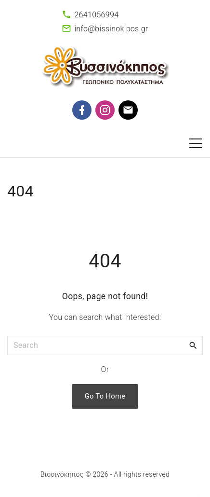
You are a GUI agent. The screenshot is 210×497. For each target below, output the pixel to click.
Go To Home (105, 396)
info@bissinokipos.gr (111, 28)
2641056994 (96, 14)
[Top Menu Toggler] (195, 143)
